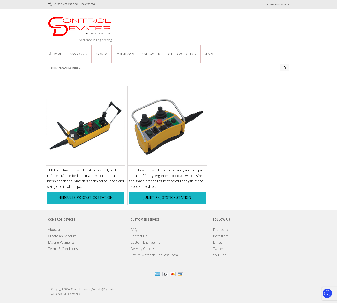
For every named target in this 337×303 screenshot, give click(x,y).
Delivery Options (142, 249)
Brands (101, 54)
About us (55, 230)
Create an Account (62, 236)
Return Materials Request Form (154, 255)
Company (77, 54)
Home (54, 54)
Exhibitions (124, 54)
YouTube (219, 255)
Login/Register (276, 4)
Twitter (218, 249)
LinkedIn (219, 242)
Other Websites (180, 54)
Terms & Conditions (63, 249)
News (208, 54)
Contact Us (151, 54)
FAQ (133, 230)
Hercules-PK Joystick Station (86, 198)
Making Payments (61, 242)
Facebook (220, 230)
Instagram (220, 236)
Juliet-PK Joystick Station (167, 198)
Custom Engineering (145, 242)
